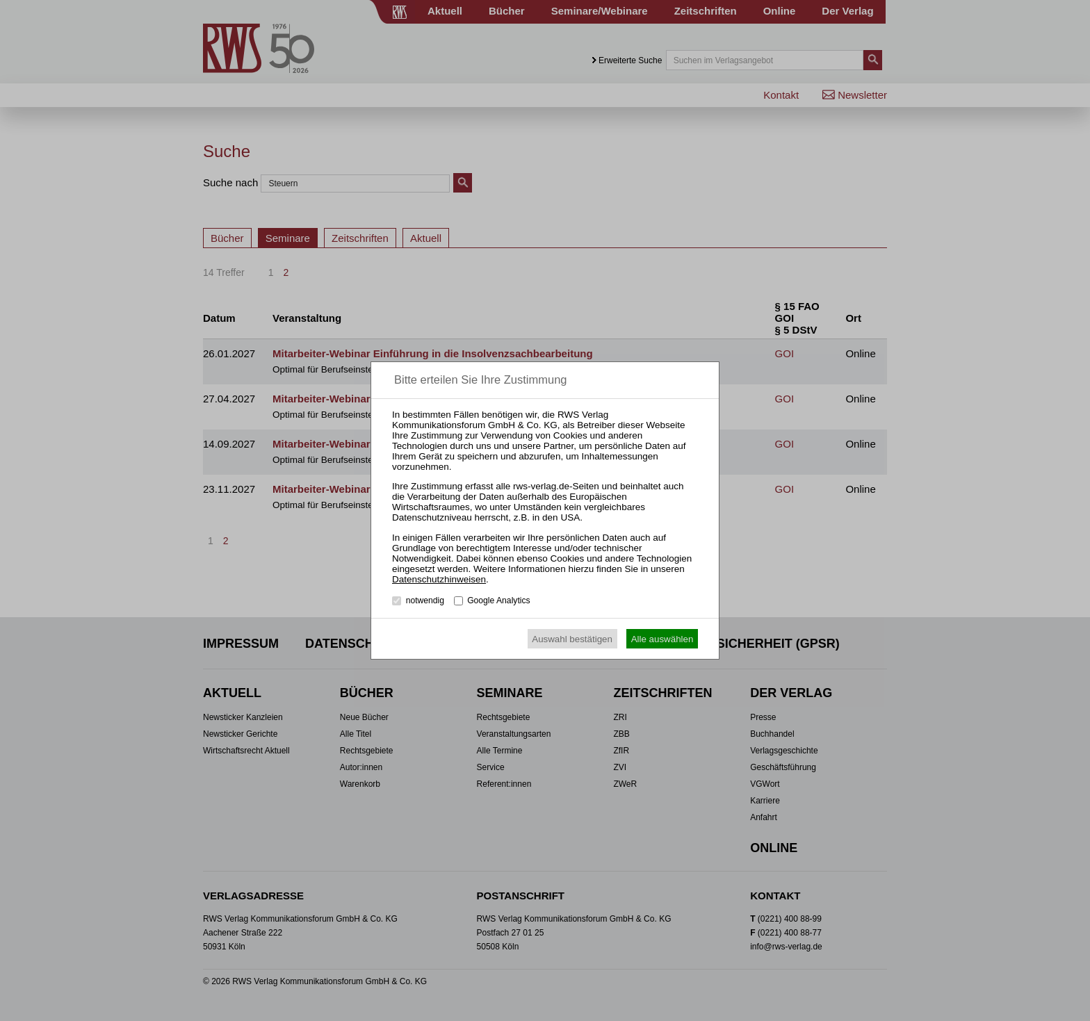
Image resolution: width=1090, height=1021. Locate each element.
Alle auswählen (662, 639)
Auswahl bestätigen (572, 639)
